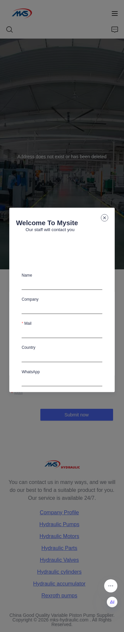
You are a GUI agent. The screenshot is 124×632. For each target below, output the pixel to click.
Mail (28, 323)
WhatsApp (31, 371)
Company (30, 299)
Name (27, 275)
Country (29, 347)
